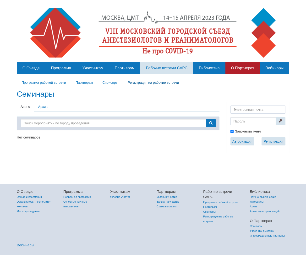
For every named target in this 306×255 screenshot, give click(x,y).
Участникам (93, 68)
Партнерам (125, 68)
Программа (61, 68)
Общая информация (29, 196)
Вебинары (275, 68)
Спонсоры (110, 82)
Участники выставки (262, 230)
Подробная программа (77, 196)
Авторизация (242, 141)
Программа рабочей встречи (44, 82)
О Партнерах (242, 68)
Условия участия (120, 196)
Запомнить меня (248, 131)
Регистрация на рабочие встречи (153, 82)
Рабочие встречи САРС (166, 68)
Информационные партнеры (267, 235)
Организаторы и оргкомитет (34, 201)
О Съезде (31, 68)
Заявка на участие (168, 201)
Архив (43, 107)
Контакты (22, 206)
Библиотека (209, 68)
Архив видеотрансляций (264, 211)
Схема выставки (166, 206)
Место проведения (28, 211)
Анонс (25, 107)
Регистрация (273, 141)
